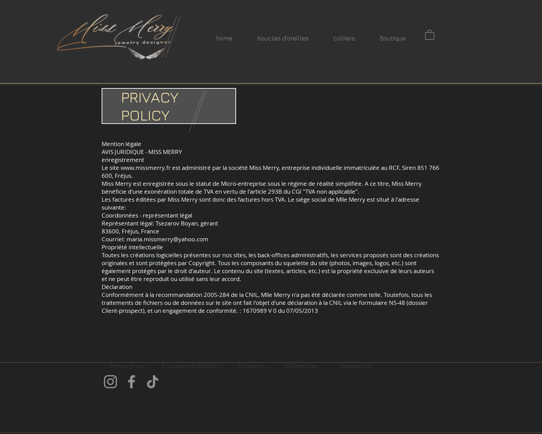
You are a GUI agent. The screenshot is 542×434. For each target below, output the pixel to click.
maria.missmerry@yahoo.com (167, 239)
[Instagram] (110, 381)
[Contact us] (252, 366)
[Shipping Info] (355, 366)
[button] (429, 34)
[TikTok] (152, 381)
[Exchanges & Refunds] (190, 366)
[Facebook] (131, 381)
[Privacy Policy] (127, 366)
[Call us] (293, 366)
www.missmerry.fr (146, 168)
